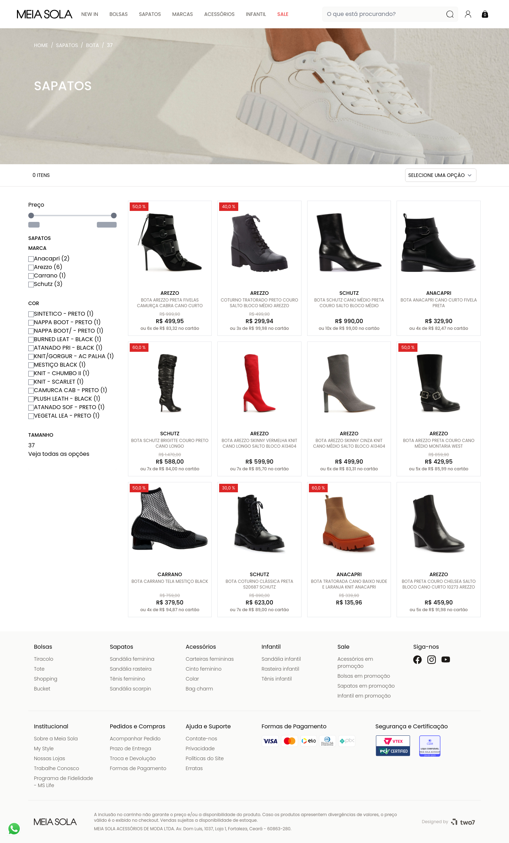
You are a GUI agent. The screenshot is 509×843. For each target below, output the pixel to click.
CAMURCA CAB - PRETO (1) (67, 390)
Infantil (256, 14)
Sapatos (150, 14)
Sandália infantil (281, 659)
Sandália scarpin (130, 688)
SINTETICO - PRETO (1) (61, 314)
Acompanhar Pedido (135, 738)
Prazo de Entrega (130, 748)
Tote (39, 668)
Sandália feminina (132, 659)
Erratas (194, 768)
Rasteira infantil (280, 668)
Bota (92, 45)
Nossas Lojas (49, 758)
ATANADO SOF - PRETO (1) (66, 407)
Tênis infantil (277, 678)
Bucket (42, 688)
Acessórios (219, 14)
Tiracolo (43, 659)
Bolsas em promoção (364, 675)
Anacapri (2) (49, 258)
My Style (44, 748)
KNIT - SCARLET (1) (56, 382)
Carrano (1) (47, 275)
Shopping (45, 678)
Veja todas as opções (58, 454)
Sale (282, 14)
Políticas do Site (205, 758)
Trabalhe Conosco (56, 768)
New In (89, 14)
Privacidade (200, 748)
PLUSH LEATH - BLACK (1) (64, 399)
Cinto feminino (203, 668)
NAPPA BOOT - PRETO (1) (64, 322)
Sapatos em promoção (366, 685)
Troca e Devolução (133, 758)
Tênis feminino (127, 678)
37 (110, 45)
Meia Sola (42, 47)
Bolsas (119, 14)
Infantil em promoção (364, 695)
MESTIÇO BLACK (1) (57, 365)
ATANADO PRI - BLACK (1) (65, 348)
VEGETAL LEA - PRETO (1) (64, 416)
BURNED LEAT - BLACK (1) (64, 339)
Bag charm (199, 688)
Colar (192, 678)
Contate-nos (201, 738)
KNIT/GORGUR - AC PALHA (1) (71, 356)
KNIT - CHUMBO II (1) (58, 373)
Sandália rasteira (131, 668)
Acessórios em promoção (355, 662)
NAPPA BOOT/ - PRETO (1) (66, 331)
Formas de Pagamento (138, 768)
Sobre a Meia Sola (56, 738)
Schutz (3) (45, 284)
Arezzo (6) (45, 267)
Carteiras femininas (210, 659)
